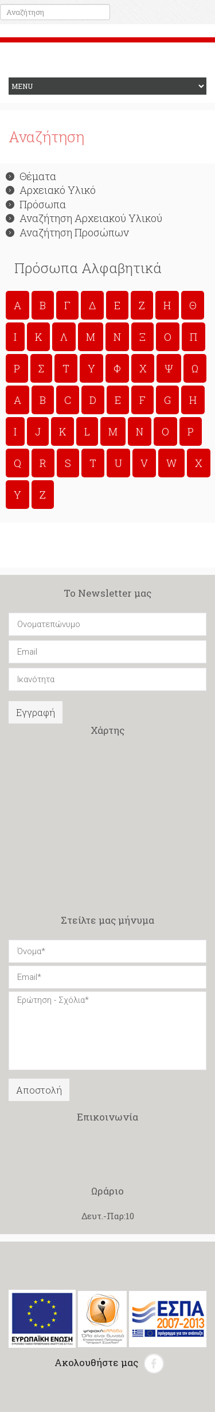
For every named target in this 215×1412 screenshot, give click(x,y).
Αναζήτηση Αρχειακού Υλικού (84, 218)
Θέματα (31, 176)
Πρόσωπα (36, 204)
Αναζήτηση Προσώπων (67, 232)
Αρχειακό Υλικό (51, 190)
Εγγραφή (35, 712)
